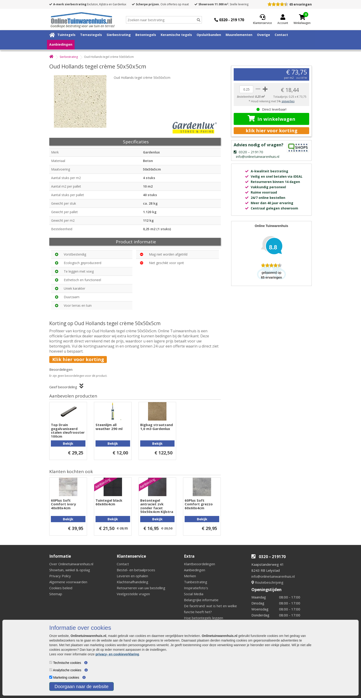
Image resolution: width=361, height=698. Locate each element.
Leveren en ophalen (132, 576)
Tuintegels (66, 34)
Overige (263, 34)
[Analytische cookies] (50, 669)
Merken (190, 576)
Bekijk (68, 443)
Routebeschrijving (267, 582)
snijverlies (288, 101)
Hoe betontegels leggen (203, 618)
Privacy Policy (60, 576)
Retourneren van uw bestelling (141, 588)
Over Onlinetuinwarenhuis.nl (71, 564)
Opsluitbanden (209, 34)
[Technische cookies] (50, 662)
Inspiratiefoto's (196, 588)
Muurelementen (239, 34)
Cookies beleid (60, 588)
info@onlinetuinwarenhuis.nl (273, 576)
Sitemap (55, 594)
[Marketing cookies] (50, 677)
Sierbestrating (119, 34)
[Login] (282, 19)
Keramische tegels (176, 34)
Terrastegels (91, 34)
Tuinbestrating (195, 582)
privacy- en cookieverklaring (117, 654)
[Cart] (302, 17)
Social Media (193, 594)
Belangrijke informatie (201, 600)
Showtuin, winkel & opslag (69, 570)
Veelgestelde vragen (133, 594)
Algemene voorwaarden (68, 582)
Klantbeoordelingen (199, 564)
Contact (281, 34)
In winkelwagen (271, 118)
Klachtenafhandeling (132, 582)
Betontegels (145, 34)
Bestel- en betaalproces (136, 570)
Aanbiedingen (60, 44)
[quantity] (246, 89)
